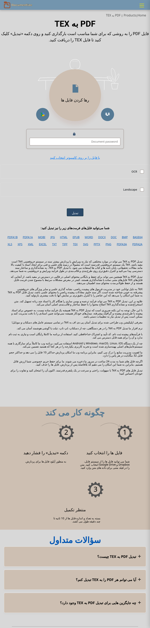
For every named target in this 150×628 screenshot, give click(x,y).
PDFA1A (28, 237)
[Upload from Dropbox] (107, 114)
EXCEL (43, 244)
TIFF (65, 244)
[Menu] (142, 5)
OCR (134, 171)
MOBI (41, 237)
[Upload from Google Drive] (42, 114)
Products (130, 15)
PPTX (97, 244)
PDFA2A (137, 244)
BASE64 (138, 237)
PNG (108, 244)
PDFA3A (122, 244)
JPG (52, 237)
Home (142, 15)
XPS (20, 244)
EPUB (76, 237)
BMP (125, 237)
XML (30, 244)
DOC (114, 237)
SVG (85, 244)
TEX (75, 244)
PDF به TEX (113, 15)
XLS (10, 244)
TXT (54, 244)
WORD (89, 237)
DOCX (102, 237)
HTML (63, 237)
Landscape (130, 189)
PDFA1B (12, 237)
